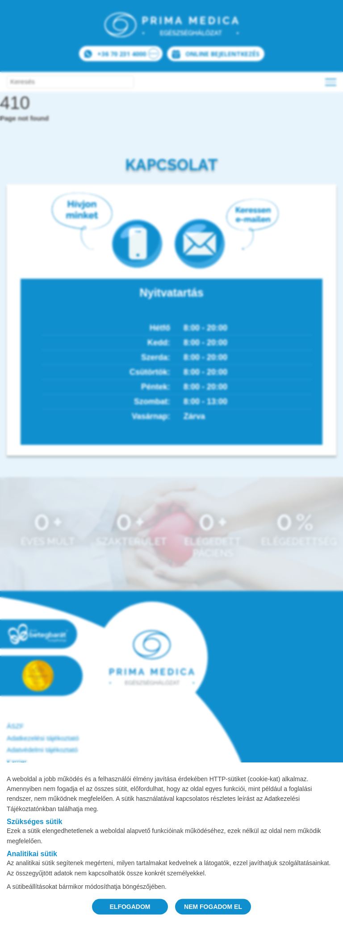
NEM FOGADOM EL (213, 906)
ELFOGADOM (130, 906)
